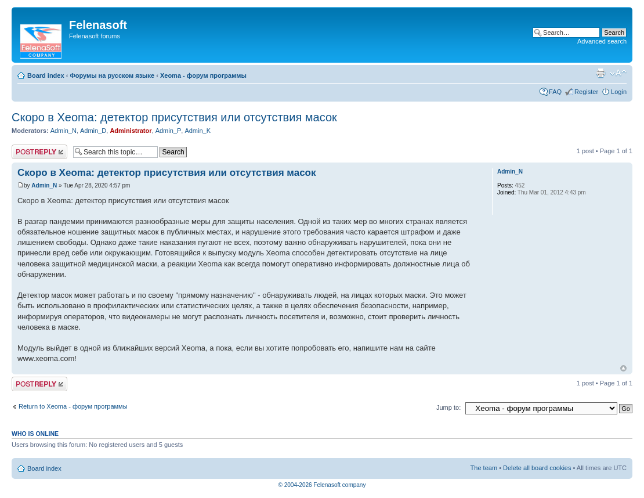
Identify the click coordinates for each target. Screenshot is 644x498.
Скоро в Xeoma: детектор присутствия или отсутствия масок (174, 117)
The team (484, 467)
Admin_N (63, 130)
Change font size (618, 73)
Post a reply (39, 152)
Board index (45, 75)
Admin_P (168, 130)
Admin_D (93, 130)
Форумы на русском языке (112, 75)
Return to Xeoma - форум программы (73, 406)
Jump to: (448, 407)
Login (619, 91)
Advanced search (602, 41)
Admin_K (197, 130)
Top (623, 368)
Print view (600, 73)
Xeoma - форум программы (203, 75)
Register (586, 91)
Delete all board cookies (537, 467)
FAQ (555, 91)
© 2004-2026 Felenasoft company (322, 485)
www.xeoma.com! (47, 358)
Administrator (130, 130)
